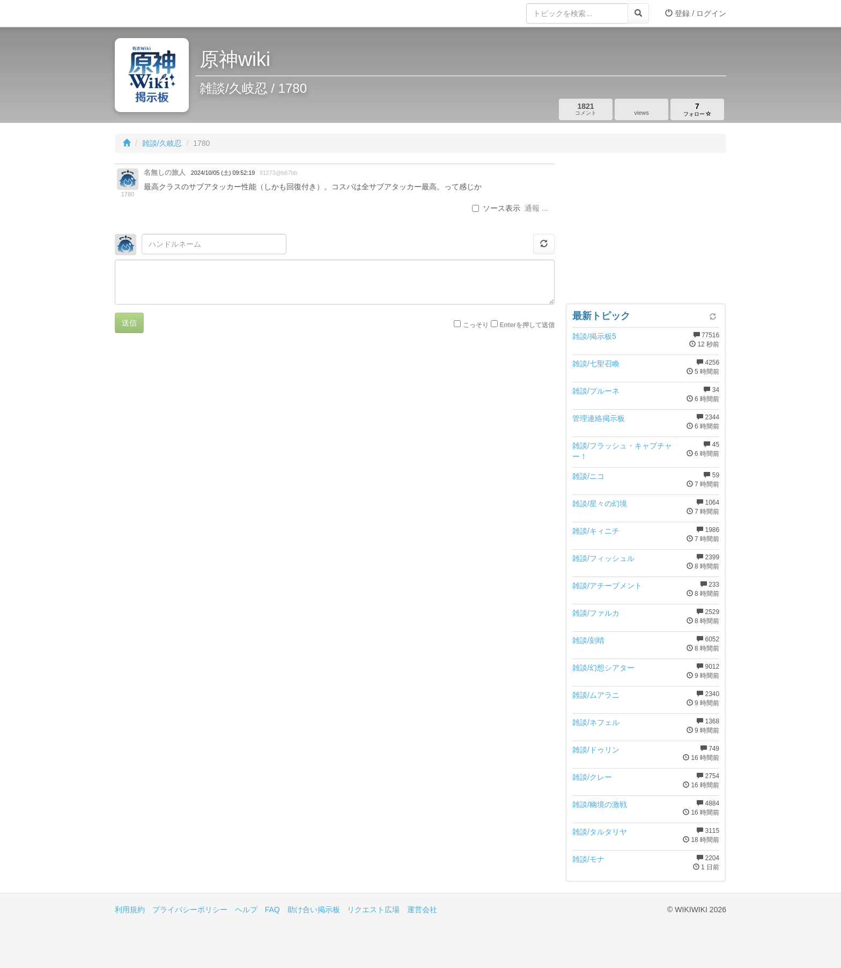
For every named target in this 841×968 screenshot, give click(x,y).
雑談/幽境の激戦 (599, 804)
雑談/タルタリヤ (599, 831)
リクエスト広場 (373, 909)
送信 (129, 323)
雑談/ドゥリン (595, 749)
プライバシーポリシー (189, 909)
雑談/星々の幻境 (599, 503)
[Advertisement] (645, 231)
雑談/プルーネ (595, 391)
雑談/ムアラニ (595, 695)
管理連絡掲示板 (598, 418)
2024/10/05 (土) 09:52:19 (223, 172)
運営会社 (422, 909)
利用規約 (130, 909)
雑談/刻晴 (588, 640)
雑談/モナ (588, 859)
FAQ (272, 909)
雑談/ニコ (588, 476)
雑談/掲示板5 (594, 336)
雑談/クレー (592, 777)
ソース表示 (496, 208)
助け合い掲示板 (313, 909)
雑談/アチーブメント (607, 585)
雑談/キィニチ (595, 531)
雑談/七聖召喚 (595, 363)
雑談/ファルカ (595, 613)
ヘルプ (246, 909)
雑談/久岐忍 (162, 143)
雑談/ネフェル (595, 722)
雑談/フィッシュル (603, 558)
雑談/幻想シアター (603, 667)
